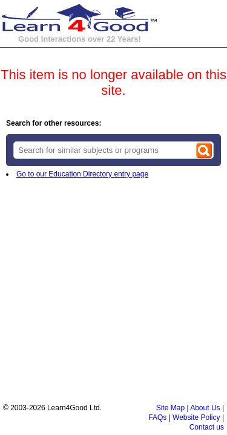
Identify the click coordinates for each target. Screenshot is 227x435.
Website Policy (196, 417)
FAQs (157, 417)
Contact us (206, 427)
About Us (205, 408)
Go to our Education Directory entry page (82, 174)
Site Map (170, 408)
